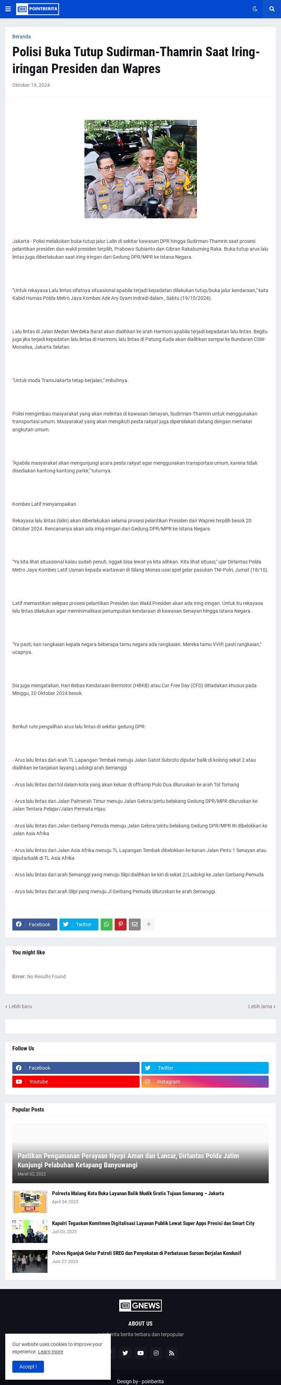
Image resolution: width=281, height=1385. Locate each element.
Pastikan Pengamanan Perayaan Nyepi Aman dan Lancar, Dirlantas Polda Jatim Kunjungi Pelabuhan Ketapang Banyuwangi (128, 1160)
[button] (8, 9)
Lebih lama (260, 1006)
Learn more (50, 1351)
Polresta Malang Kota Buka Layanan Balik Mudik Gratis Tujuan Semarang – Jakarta (138, 1193)
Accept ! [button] (28, 1367)
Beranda (21, 36)
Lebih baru (20, 1006)
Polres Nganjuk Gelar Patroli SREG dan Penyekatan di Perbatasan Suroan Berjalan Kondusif (146, 1253)
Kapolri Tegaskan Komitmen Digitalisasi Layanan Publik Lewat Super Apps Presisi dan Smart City (153, 1223)
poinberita (153, 1381)
